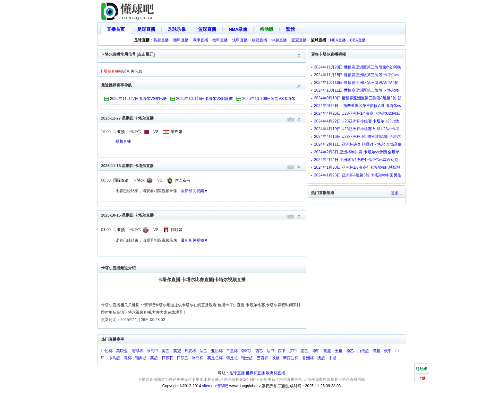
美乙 (165, 351)
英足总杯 (215, 358)
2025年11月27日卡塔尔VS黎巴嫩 (138, 98)
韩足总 (232, 358)
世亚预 (119, 132)
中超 (333, 358)
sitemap (209, 386)
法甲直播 (240, 40)
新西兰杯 (290, 358)
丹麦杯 (190, 351)
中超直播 (279, 40)
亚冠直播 (299, 40)
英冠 (177, 351)
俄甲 (388, 351)
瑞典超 (141, 358)
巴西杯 (262, 358)
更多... (396, 193)
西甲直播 (181, 40)
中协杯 (107, 351)
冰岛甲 (152, 351)
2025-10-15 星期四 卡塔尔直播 (203, 214)
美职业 (122, 351)
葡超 (327, 351)
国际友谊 (121, 180)
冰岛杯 (197, 358)
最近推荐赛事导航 (203, 84)
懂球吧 (222, 386)
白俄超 (363, 351)
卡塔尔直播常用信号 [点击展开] (203, 53)
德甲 (316, 351)
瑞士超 (247, 358)
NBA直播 (338, 40)
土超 (338, 351)
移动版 (266, 29)
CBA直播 (358, 40)
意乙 (304, 351)
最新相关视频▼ (194, 191)
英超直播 (161, 40)
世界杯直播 (255, 373)
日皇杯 (232, 351)
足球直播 (146, 29)
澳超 (321, 358)
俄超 (376, 351)
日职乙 (182, 358)
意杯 (128, 358)
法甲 (270, 351)
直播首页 (116, 29)
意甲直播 (200, 40)
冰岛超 (114, 358)
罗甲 (293, 351)
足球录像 (177, 29)
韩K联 (246, 351)
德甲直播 (220, 40)
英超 (154, 358)
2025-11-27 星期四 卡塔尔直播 (203, 117)
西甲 (282, 351)
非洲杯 (308, 358)
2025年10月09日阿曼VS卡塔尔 (268, 98)
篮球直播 (207, 29)
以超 (275, 358)
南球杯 (137, 351)
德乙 (350, 351)
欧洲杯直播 (275, 373)
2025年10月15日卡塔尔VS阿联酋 (204, 98)
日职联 (167, 358)
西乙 (259, 351)
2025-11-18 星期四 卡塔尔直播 (203, 165)
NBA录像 (238, 29)
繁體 (290, 29)
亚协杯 (217, 351)
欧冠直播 (259, 40)
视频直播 (123, 141)
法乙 (203, 351)
